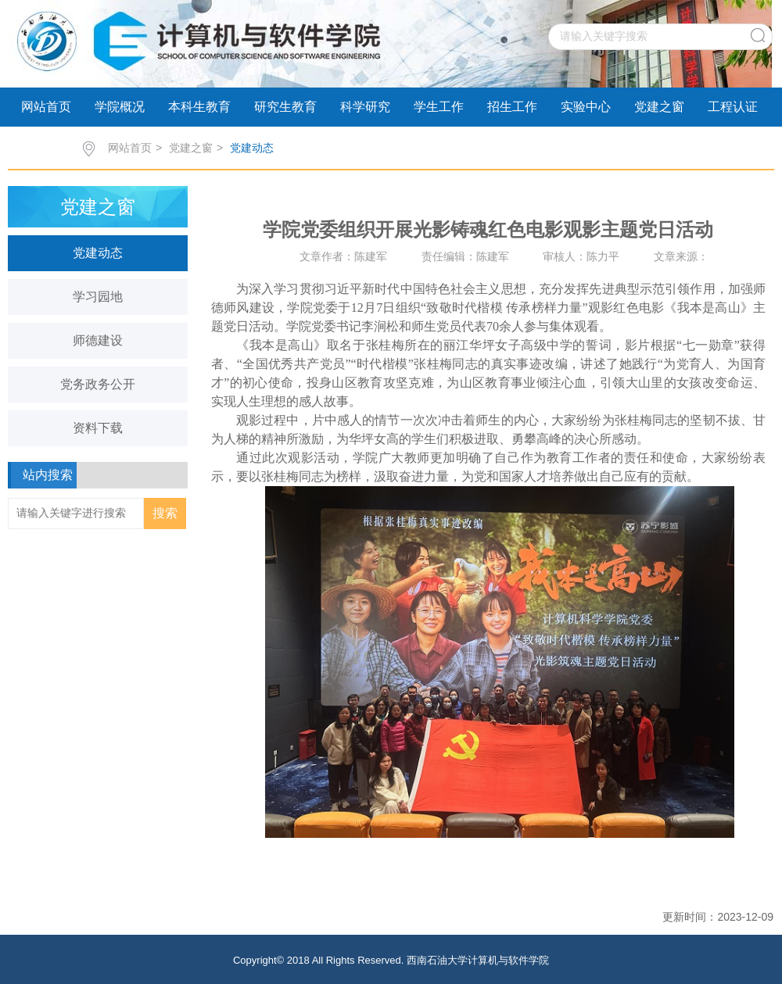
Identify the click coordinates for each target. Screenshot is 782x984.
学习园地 (98, 296)
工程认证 (733, 106)
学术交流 (46, 145)
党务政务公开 (97, 384)
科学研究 (365, 106)
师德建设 (98, 340)
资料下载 (98, 428)
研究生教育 (285, 106)
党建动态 (252, 147)
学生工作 (439, 106)
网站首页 (46, 106)
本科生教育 (199, 106)
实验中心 (586, 106)
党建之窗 (659, 106)
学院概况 (120, 106)
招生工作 (512, 106)
